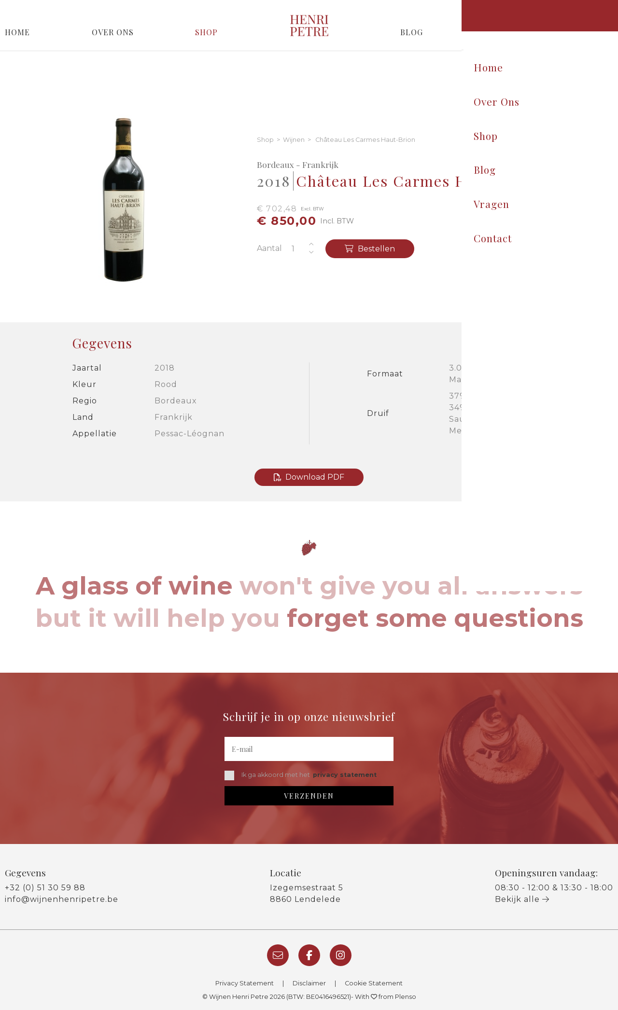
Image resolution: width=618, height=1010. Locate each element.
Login (599, 8)
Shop (206, 32)
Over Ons (113, 32)
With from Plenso (385, 996)
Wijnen (294, 140)
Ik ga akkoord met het (301, 775)
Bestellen (370, 248)
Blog (411, 32)
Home (17, 32)
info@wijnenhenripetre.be (61, 899)
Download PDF (309, 477)
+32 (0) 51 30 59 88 (45, 887)
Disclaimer (309, 983)
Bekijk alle (522, 899)
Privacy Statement (244, 983)
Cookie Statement (374, 983)
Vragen (498, 32)
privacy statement (345, 774)
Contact (593, 32)
